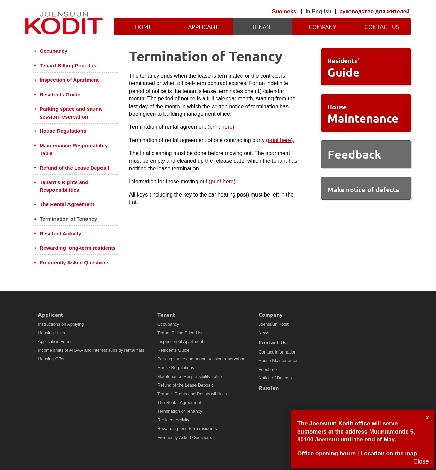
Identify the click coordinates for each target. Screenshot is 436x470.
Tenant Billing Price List (69, 65)
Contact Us (381, 26)
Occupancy (53, 51)
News (264, 332)
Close (421, 461)
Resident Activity (60, 233)
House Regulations (63, 131)
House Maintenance (278, 360)
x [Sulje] (427, 417)
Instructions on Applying (61, 324)
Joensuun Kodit (274, 324)
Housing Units (51, 332)
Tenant (263, 26)
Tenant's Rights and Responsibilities (64, 185)
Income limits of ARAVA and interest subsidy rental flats (91, 350)
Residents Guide (60, 94)
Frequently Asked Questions (74, 262)
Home (143, 26)
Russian (269, 387)
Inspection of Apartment (69, 80)
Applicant (203, 26)
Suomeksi (285, 11)
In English (318, 11)
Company (322, 26)
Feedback (268, 369)
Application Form (54, 341)
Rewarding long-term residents (78, 248)
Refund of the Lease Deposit (74, 168)
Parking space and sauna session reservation (71, 112)
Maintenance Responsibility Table (74, 149)
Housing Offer (51, 358)
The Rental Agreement (67, 204)
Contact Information (278, 352)
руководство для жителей (374, 11)
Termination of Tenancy (68, 219)
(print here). (221, 127)
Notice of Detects (275, 377)
